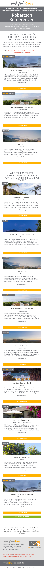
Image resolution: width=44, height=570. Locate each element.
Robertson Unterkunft (13, 50)
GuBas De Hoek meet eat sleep (22, 70)
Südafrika (18, 9)
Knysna (29, 530)
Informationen (28, 24)
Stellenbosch (34, 528)
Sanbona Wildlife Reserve (22, 346)
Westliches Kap (15, 24)
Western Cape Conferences (27, 554)
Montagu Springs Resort (22, 197)
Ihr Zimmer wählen (22, 88)
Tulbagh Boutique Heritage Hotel (22, 234)
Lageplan (35, 26)
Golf (15, 28)
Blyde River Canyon (19, 530)
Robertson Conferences (25, 556)
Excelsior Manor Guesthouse (22, 107)
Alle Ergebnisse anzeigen (22, 517)
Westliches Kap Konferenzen (11, 11)
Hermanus (22, 534)
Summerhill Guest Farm (22, 420)
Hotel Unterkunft (24, 50)
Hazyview (36, 530)
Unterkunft (26, 26)
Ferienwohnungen (17, 52)
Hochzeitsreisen (25, 28)
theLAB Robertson (22, 144)
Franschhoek (8, 530)
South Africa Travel (7, 554)
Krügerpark (7, 532)
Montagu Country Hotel (22, 383)
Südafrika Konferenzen (30, 9)
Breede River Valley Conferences (11, 556)
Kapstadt (26, 528)
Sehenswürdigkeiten (12, 26)
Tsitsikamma (26, 532)
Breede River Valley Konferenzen (32, 11)
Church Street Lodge (22, 457)
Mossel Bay (35, 532)
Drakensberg (17, 532)
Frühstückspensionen (34, 50)
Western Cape (16, 554)
